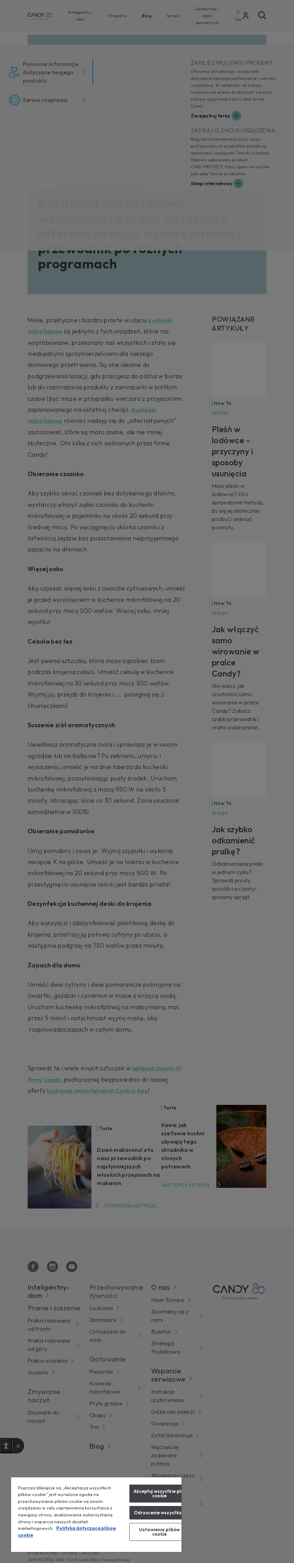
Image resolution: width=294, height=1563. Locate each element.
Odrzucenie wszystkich (159, 1512)
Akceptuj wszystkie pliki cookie (160, 1493)
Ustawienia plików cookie (159, 1532)
